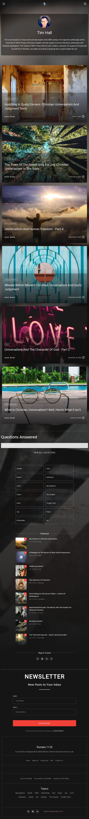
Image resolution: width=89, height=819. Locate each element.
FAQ (51, 760)
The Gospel (41, 638)
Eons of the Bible (26, 778)
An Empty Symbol (35, 621)
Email (15, 707)
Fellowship (45, 793)
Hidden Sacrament (36, 566)
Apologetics (20, 793)
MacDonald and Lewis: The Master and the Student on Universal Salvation (50, 608)
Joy (40, 569)
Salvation (41, 583)
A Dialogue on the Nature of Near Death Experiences (49, 552)
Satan (31, 797)
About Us (35, 760)
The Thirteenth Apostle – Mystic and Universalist (48, 635)
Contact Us (59, 760)
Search (86, 2)
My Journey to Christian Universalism (43, 539)
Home (28, 760)
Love (72, 793)
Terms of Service (58, 731)
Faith (39, 542)
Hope (60, 793)
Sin (37, 797)
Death (40, 556)
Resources (44, 760)
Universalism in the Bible (42, 778)
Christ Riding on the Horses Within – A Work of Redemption (47, 595)
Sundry (41, 613)
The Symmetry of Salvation (39, 580)
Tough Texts (66, 797)
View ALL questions (44, 453)
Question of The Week (61, 778)
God (39, 624)
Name (15, 696)
